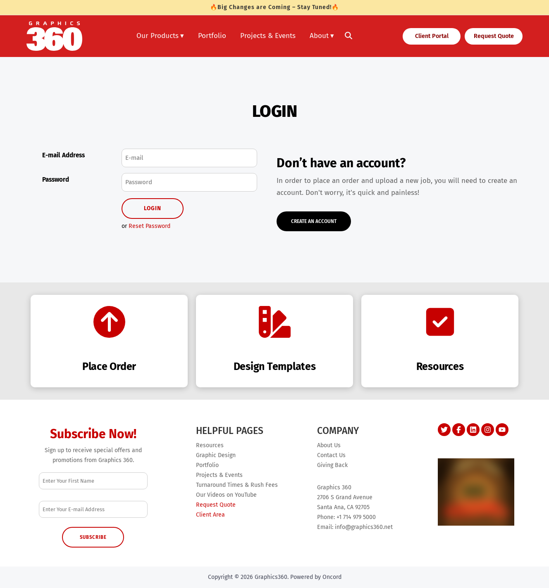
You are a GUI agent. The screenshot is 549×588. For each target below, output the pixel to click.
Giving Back (332, 465)
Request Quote (488, 34)
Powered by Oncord (315, 577)
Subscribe (93, 537)
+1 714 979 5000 (356, 517)
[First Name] (93, 480)
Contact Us (331, 455)
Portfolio (212, 35)
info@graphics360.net (364, 527)
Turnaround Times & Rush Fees (237, 484)
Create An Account (306, 217)
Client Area (210, 514)
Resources (210, 445)
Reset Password (149, 226)
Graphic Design (216, 455)
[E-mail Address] (189, 158)
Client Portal (422, 34)
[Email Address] (93, 509)
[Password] (189, 182)
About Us (329, 445)
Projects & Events (268, 35)
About (319, 35)
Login (152, 208)
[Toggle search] (348, 36)
